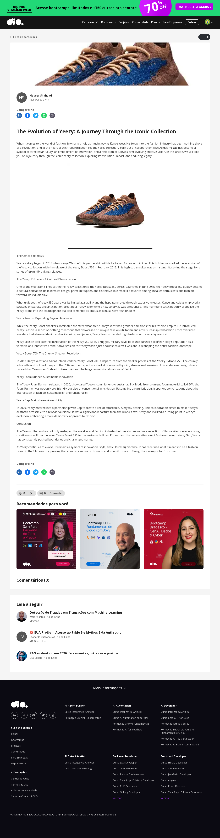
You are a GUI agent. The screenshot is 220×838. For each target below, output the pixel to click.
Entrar (192, 22)
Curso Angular (169, 780)
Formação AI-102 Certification (177, 738)
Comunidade (140, 22)
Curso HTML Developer (174, 762)
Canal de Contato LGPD (24, 796)
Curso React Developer (174, 786)
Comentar (56, 493)
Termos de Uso (19, 784)
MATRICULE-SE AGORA (195, 7)
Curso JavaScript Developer (176, 774)
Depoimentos (18, 763)
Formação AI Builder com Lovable (180, 744)
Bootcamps (108, 22)
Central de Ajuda (20, 778)
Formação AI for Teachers (127, 729)
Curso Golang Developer (126, 792)
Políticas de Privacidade (24, 790)
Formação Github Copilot (175, 723)
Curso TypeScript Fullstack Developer (133, 780)
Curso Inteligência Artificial (79, 711)
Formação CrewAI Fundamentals (83, 717)
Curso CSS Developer (173, 768)
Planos (155, 22)
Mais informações (110, 688)
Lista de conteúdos (23, 37)
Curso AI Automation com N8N (130, 717)
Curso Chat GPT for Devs (175, 717)
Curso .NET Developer (125, 768)
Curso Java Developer (125, 762)
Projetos (123, 22)
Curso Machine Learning (78, 768)
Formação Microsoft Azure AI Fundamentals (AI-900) (177, 731)
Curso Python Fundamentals (128, 774)
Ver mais (117, 798)
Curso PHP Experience (125, 786)
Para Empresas (172, 22)
